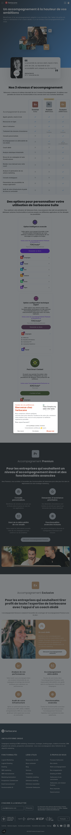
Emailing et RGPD (55, 773)
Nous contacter (31, 763)
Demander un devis (35, 251)
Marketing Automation (8, 777)
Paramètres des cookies (39, 826)
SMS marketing (6, 770)
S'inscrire (29, 808)
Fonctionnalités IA (7, 787)
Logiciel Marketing (7, 760)
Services (28, 770)
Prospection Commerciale (9, 780)
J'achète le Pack (35, 393)
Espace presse (55, 792)
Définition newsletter (32, 784)
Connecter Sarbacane (33, 787)
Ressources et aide (32, 760)
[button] (4, 831)
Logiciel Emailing (6, 763)
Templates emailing (32, 777)
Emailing (4, 767)
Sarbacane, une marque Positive (58, 784)
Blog (27, 767)
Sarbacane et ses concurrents (55, 778)
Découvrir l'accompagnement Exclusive (52, 652)
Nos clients (53, 763)
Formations (29, 773)
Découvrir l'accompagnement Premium (35, 539)
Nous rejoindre (55, 788)
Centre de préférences (52, 809)
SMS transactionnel (7, 773)
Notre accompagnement (58, 767)
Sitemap (49, 826)
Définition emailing (32, 780)
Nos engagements (56, 770)
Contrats (3, 826)
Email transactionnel (8, 784)
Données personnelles (24, 826)
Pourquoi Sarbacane (56, 760)
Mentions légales (12, 826)
